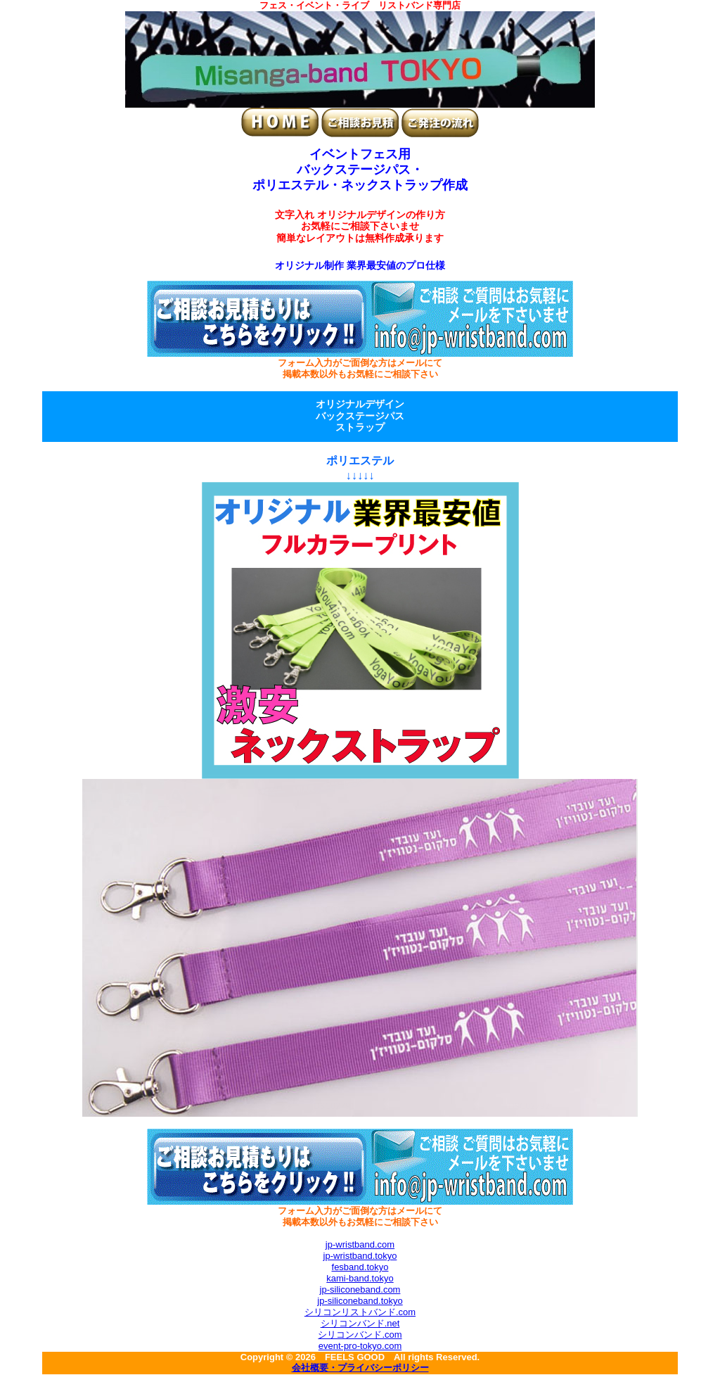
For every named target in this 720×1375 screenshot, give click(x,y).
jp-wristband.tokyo (360, 1255)
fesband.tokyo (360, 1267)
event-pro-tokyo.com (360, 1346)
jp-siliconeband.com (360, 1289)
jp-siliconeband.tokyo (359, 1300)
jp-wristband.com (360, 1244)
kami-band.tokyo (359, 1278)
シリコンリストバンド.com (360, 1312)
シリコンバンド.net (360, 1323)
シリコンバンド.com (359, 1334)
